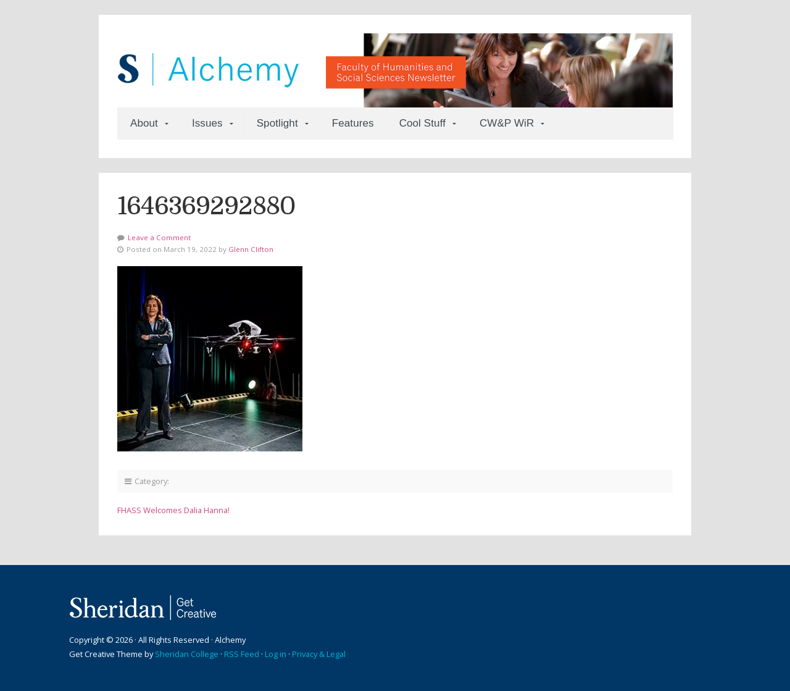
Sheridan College (186, 654)
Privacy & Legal (319, 654)
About (144, 123)
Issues (207, 123)
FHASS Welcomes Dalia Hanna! (173, 510)
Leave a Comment (159, 237)
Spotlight (277, 123)
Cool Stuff (422, 123)
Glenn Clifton (250, 249)
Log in (275, 654)
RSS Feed (241, 654)
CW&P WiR (507, 123)
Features (353, 123)
